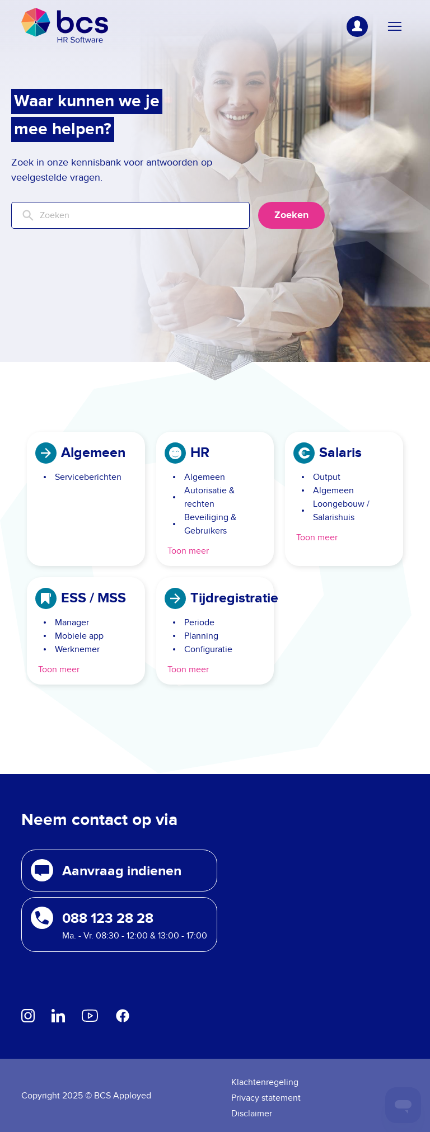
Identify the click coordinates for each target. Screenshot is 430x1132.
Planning (201, 636)
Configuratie (208, 649)
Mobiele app (79, 636)
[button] (119, 871)
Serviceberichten (88, 477)
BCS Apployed (122, 1095)
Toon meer (188, 550)
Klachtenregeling (264, 1082)
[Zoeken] (130, 215)
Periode (199, 622)
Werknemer (77, 649)
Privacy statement (266, 1097)
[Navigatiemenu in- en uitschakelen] (395, 26)
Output (326, 477)
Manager (72, 622)
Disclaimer (251, 1113)
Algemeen (204, 477)
